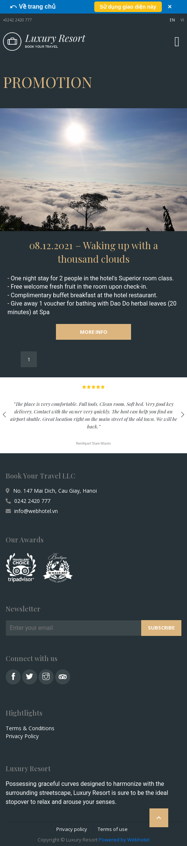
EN (172, 20)
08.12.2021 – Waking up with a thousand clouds (93, 252)
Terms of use (113, 829)
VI (182, 20)
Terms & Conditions (30, 728)
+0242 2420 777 (17, 20)
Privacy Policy (22, 736)
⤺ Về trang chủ (32, 6)
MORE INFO (93, 331)
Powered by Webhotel (124, 839)
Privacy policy (71, 829)
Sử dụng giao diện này (128, 7)
